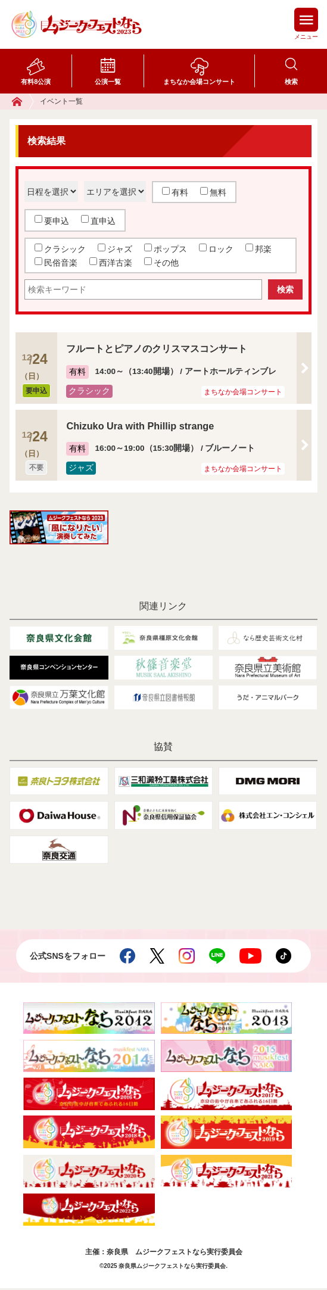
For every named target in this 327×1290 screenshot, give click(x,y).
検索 (291, 81)
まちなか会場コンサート (199, 81)
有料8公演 (36, 81)
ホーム (23, 102)
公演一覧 (108, 81)
